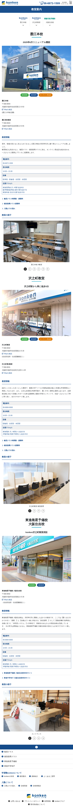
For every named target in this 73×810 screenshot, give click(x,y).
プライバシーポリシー (31, 801)
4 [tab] (38, 269)
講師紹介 (33, 776)
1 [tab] (25, 269)
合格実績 (22, 786)
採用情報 (46, 801)
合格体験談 (35, 786)
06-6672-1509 (8, 163)
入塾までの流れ (9, 208)
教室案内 (21, 776)
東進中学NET (8, 766)
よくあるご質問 (48, 776)
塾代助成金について (36, 804)
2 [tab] (29, 269)
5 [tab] (43, 269)
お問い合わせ (14, 801)
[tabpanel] (37, 243)
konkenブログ (58, 801)
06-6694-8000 (8, 407)
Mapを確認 (7, 109)
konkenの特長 (8, 776)
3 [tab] (34, 269)
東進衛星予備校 (9, 761)
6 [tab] (47, 269)
